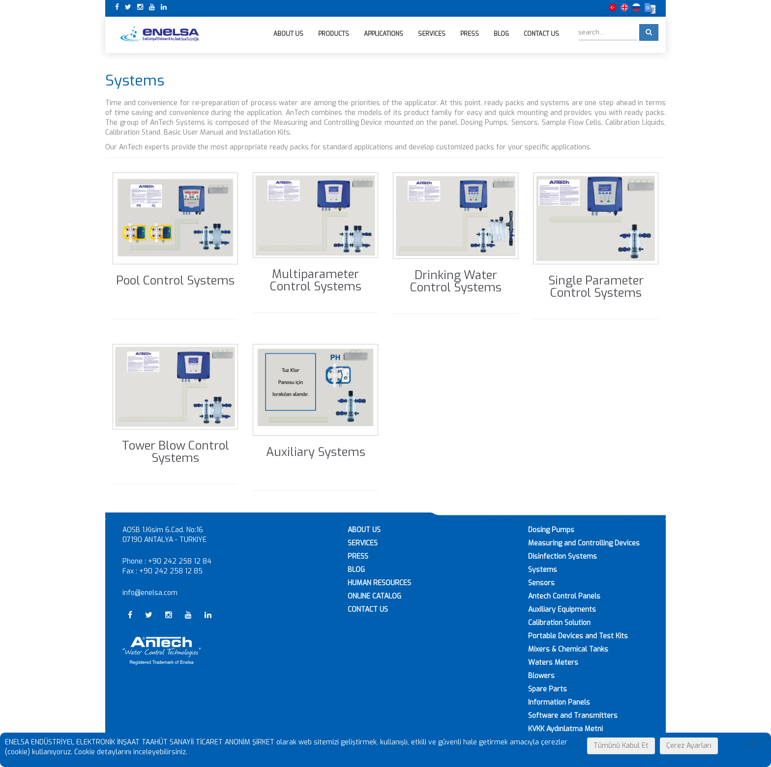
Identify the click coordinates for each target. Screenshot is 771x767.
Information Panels (559, 702)
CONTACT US (368, 609)
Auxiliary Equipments (562, 609)
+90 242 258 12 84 (179, 561)
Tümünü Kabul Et (621, 745)
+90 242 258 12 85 (171, 571)
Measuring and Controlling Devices (584, 543)
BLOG (356, 569)
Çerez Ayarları (689, 745)
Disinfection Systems (562, 556)
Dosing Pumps (551, 530)
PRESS (358, 556)
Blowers (541, 676)
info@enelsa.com (150, 592)
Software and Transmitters (573, 715)
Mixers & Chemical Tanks (568, 649)
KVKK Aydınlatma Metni (565, 729)
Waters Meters (553, 662)
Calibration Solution (559, 622)
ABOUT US (364, 530)
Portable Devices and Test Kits (578, 636)
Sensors (541, 583)
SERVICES (363, 543)
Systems (542, 569)
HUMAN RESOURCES (379, 583)
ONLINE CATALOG (374, 596)
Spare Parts (547, 689)
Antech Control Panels (564, 596)
